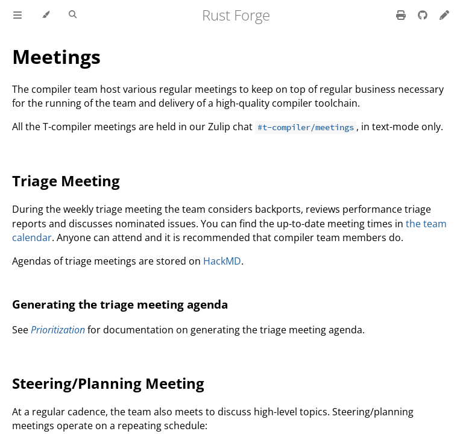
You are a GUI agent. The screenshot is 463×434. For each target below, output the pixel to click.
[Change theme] (45, 15)
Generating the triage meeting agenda (120, 304)
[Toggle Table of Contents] (17, 15)
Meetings (56, 56)
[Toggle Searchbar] (72, 15)
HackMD (222, 261)
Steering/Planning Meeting (108, 383)
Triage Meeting (66, 180)
